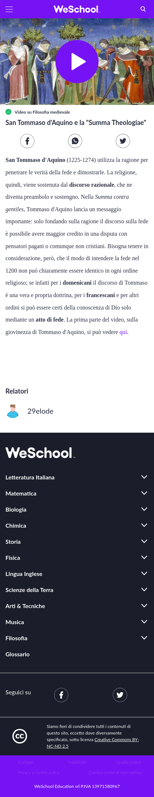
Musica (14, 621)
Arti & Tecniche (25, 605)
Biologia (15, 509)
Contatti (25, 762)
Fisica (12, 557)
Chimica (15, 525)
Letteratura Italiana (30, 477)
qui (123, 332)
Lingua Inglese (23, 573)
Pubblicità (77, 762)
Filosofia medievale (51, 112)
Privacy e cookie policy (38, 772)
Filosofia (16, 637)
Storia (13, 541)
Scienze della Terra (29, 589)
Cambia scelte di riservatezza (115, 772)
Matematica (20, 493)
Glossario (17, 653)
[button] (9, 9)
